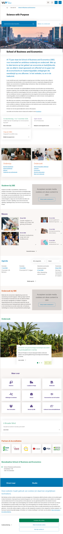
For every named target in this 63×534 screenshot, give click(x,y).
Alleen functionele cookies (41, 529)
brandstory (38, 111)
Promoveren (37, 170)
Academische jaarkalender (38, 489)
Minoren (5, 170)
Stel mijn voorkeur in (54, 529)
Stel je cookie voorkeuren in (46, 200)
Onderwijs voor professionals (10, 172)
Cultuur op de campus (12, 492)
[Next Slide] (50, 365)
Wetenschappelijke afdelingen (41, 166)
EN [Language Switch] (48, 2)
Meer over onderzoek (39, 174)
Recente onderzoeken (39, 172)
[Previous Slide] (46, 365)
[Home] (7, 7)
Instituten (36, 168)
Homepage (9, 489)
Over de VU (13, 7)
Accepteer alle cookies (27, 529)
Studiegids (34, 492)
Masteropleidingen (7, 168)
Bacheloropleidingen (8, 166)
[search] (33, 24)
